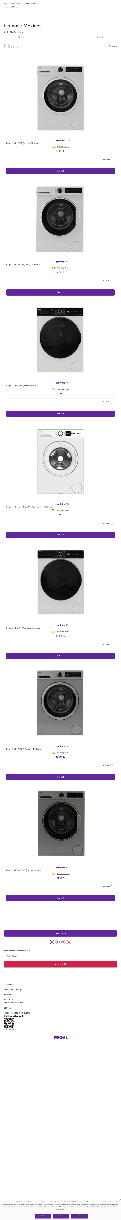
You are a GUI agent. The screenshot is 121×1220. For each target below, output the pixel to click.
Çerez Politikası (71, 1206)
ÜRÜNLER (8, 985)
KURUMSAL (9, 1000)
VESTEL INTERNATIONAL (13, 1003)
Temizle (113, 46)
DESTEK (7, 1008)
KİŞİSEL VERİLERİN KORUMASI (17, 1013)
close (120, 1200)
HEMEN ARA (60, 933)
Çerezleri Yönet (61, 1216)
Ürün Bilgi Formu (63, 147)
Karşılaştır (108, 160)
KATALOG (8, 995)
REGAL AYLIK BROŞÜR (14, 990)
